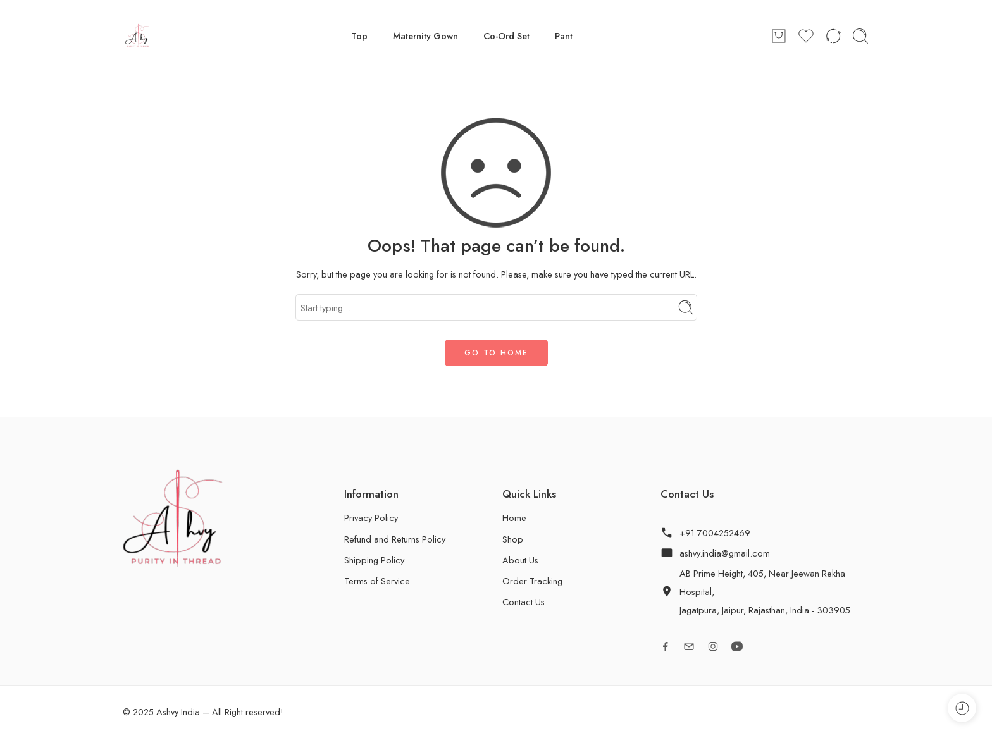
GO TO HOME (496, 353)
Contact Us (523, 601)
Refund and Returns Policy (394, 539)
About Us (520, 560)
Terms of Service (377, 580)
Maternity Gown (425, 35)
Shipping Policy (374, 560)
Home (514, 517)
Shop (512, 539)
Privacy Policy (371, 517)
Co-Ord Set (506, 35)
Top (359, 35)
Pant (564, 35)
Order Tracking (532, 580)
